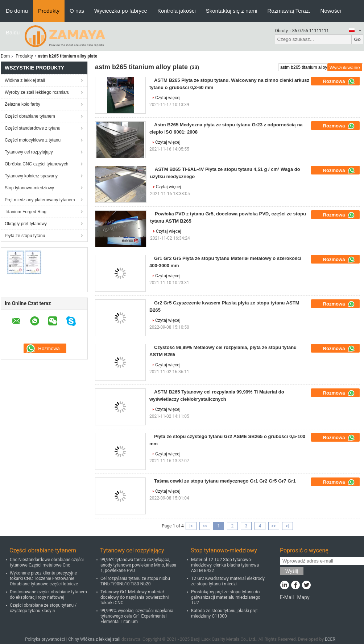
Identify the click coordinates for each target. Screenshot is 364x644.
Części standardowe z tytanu (32, 128)
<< (205, 526)
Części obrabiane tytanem (30, 116)
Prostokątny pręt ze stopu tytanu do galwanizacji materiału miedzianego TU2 (225, 597)
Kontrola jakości (176, 11)
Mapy (303, 597)
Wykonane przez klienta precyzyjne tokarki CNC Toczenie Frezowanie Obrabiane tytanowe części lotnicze (44, 578)
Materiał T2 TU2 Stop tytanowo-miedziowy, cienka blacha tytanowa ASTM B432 (225, 565)
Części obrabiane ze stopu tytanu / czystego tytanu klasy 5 (43, 608)
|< (191, 526)
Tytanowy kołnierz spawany (31, 175)
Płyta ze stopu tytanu (25, 235)
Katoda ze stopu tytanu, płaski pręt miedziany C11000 (224, 613)
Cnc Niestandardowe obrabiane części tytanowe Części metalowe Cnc (47, 562)
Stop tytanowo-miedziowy (29, 187)
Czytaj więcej (168, 97)
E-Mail (287, 597)
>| (287, 526)
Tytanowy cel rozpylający (29, 152)
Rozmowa (339, 81)
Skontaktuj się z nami (231, 11)
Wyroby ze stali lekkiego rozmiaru (37, 92)
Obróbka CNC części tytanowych (36, 164)
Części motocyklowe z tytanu (33, 140)
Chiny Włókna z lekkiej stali (94, 639)
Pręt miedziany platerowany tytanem (40, 199)
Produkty (48, 11)
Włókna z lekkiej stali (25, 80)
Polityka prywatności (45, 639)
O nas (77, 11)
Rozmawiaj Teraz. (289, 10)
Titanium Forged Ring (25, 211)
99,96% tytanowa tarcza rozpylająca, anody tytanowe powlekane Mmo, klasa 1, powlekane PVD (138, 565)
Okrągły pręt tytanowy (26, 223)
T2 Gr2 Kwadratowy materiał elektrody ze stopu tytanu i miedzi (228, 581)
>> (273, 526)
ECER (330, 639)
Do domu (17, 11)
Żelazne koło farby (22, 104)
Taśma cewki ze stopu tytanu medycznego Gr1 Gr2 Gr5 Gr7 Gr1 (225, 481)
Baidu (13, 32)
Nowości (330, 11)
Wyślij (291, 571)
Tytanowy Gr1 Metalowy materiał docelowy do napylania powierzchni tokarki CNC (134, 597)
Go (357, 39)
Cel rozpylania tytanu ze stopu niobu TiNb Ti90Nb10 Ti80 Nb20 (135, 581)
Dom (5, 56)
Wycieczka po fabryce (120, 11)
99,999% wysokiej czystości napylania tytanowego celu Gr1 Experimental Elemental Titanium (136, 616)
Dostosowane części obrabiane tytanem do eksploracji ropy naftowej (48, 594)
